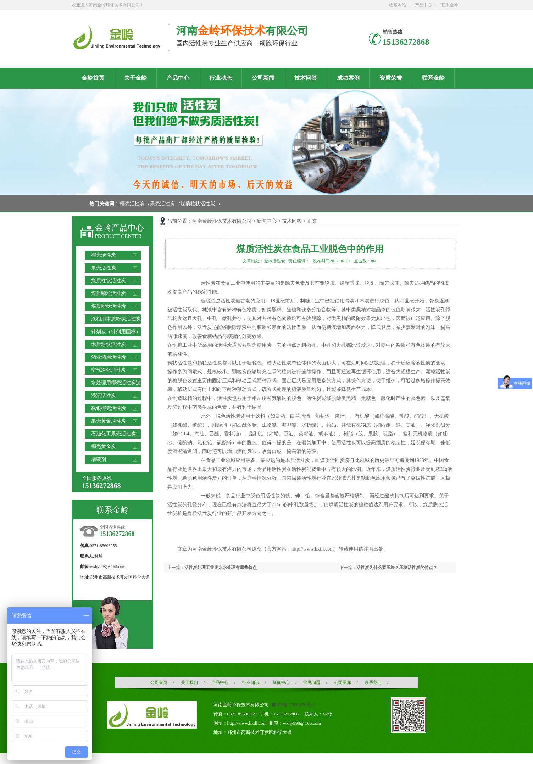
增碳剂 (98, 459)
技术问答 (292, 221)
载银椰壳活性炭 (108, 408)
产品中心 (423, 4)
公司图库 (342, 682)
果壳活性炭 (162, 203)
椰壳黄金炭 (103, 446)
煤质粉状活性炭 (108, 306)
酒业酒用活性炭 (108, 357)
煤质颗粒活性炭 (108, 293)
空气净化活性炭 (108, 370)
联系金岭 (449, 4)
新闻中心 (267, 221)
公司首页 (158, 682)
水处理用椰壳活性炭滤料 (116, 383)
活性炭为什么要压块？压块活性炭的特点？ (396, 567)
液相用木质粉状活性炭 (116, 319)
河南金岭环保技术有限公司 (222, 221)
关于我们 (189, 682)
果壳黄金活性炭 (108, 421)
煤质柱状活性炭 (198, 203)
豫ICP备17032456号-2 (293, 704)
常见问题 (311, 682)
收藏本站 (397, 4)
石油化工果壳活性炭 (113, 433)
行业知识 (250, 682)
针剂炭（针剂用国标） (116, 331)
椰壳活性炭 (132, 203)
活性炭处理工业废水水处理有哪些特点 (220, 567)
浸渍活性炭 (103, 395)
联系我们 (373, 682)
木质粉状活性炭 (108, 344)
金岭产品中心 (119, 227)
